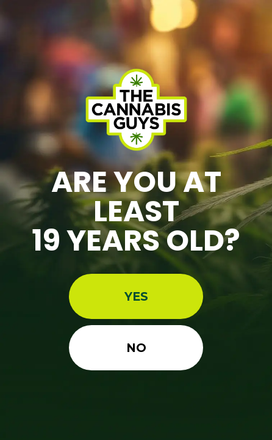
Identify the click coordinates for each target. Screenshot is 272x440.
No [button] (136, 347)
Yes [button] (136, 296)
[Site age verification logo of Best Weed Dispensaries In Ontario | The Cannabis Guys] (136, 110)
